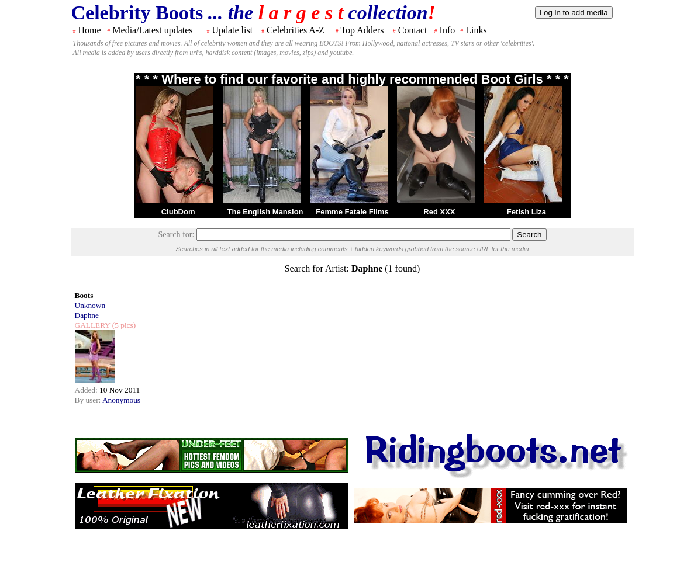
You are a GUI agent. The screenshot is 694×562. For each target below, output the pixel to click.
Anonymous (121, 400)
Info (447, 30)
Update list (232, 30)
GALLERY (93, 325)
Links (475, 30)
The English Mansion (265, 211)
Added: (87, 390)
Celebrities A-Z (295, 30)
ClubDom (178, 211)
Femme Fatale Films (352, 211)
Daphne (87, 315)
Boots (84, 295)
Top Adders (362, 30)
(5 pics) (123, 325)
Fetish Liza (526, 211)
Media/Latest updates (152, 30)
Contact (412, 30)
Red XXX (439, 211)
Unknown (90, 305)
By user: (88, 400)
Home (89, 30)
